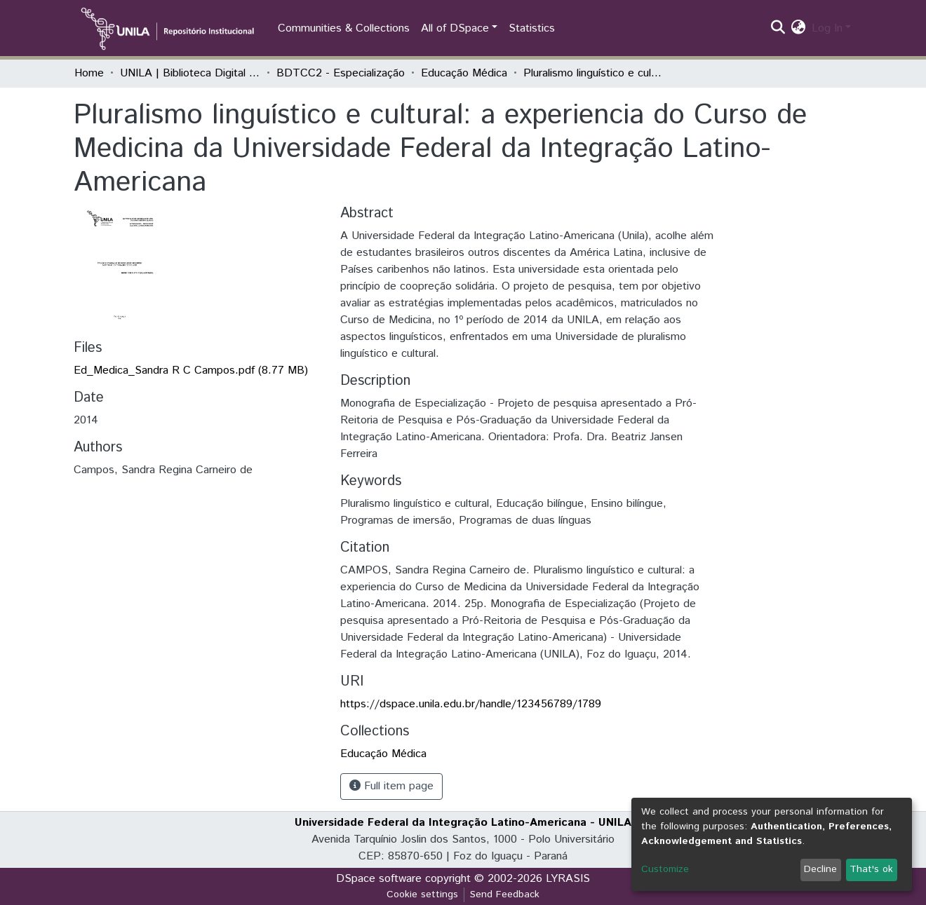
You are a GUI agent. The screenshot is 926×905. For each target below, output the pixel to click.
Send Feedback (504, 894)
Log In (827, 28)
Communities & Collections (344, 28)
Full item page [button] (391, 786)
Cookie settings (422, 894)
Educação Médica (464, 73)
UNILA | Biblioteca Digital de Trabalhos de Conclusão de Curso (190, 73)
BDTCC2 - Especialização (340, 73)
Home (89, 73)
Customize (665, 869)
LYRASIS (568, 879)
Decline (820, 869)
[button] (798, 28)
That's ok (871, 869)
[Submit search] (778, 28)
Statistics (532, 28)
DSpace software (379, 879)
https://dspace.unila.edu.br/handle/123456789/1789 (470, 704)
